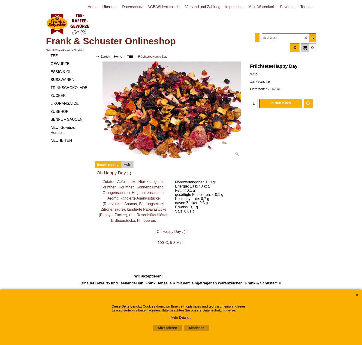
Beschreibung (107, 164)
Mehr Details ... (181, 317)
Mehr (127, 164)
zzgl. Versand (257, 81)
